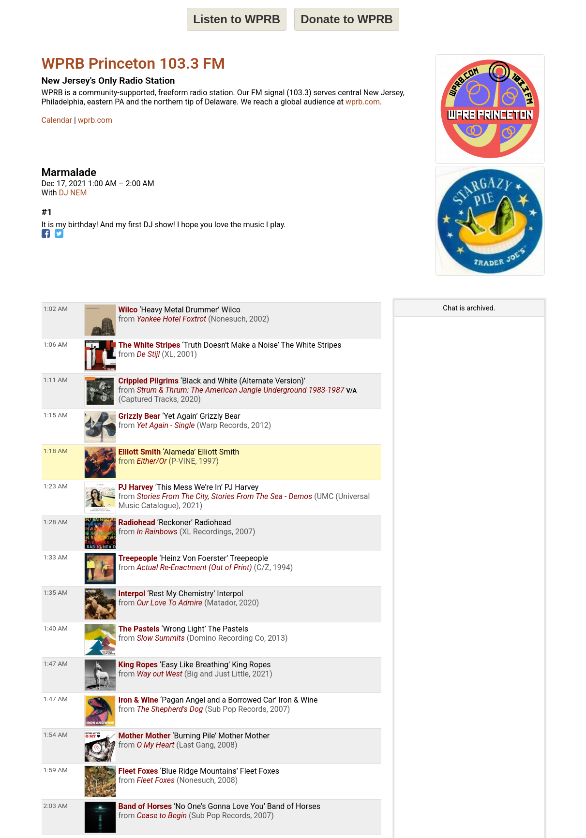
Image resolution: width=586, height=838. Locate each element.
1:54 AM (56, 734)
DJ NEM (73, 192)
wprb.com (363, 101)
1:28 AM (56, 522)
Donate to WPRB (347, 19)
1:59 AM (56, 770)
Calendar (57, 120)
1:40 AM (56, 628)
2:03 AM (56, 805)
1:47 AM (56, 663)
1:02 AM (56, 308)
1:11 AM (56, 379)
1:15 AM (56, 415)
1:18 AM (56, 451)
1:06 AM (56, 344)
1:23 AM (56, 486)
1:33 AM (56, 557)
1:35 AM (56, 592)
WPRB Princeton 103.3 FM (133, 63)
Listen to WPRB (236, 19)
